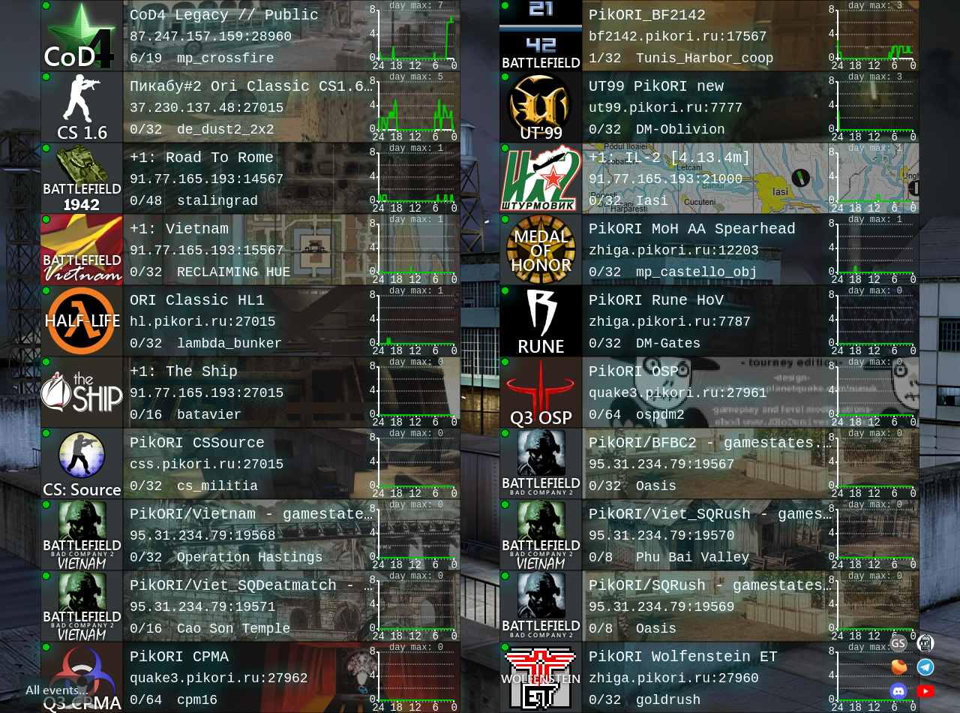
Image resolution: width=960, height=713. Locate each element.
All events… (57, 689)
